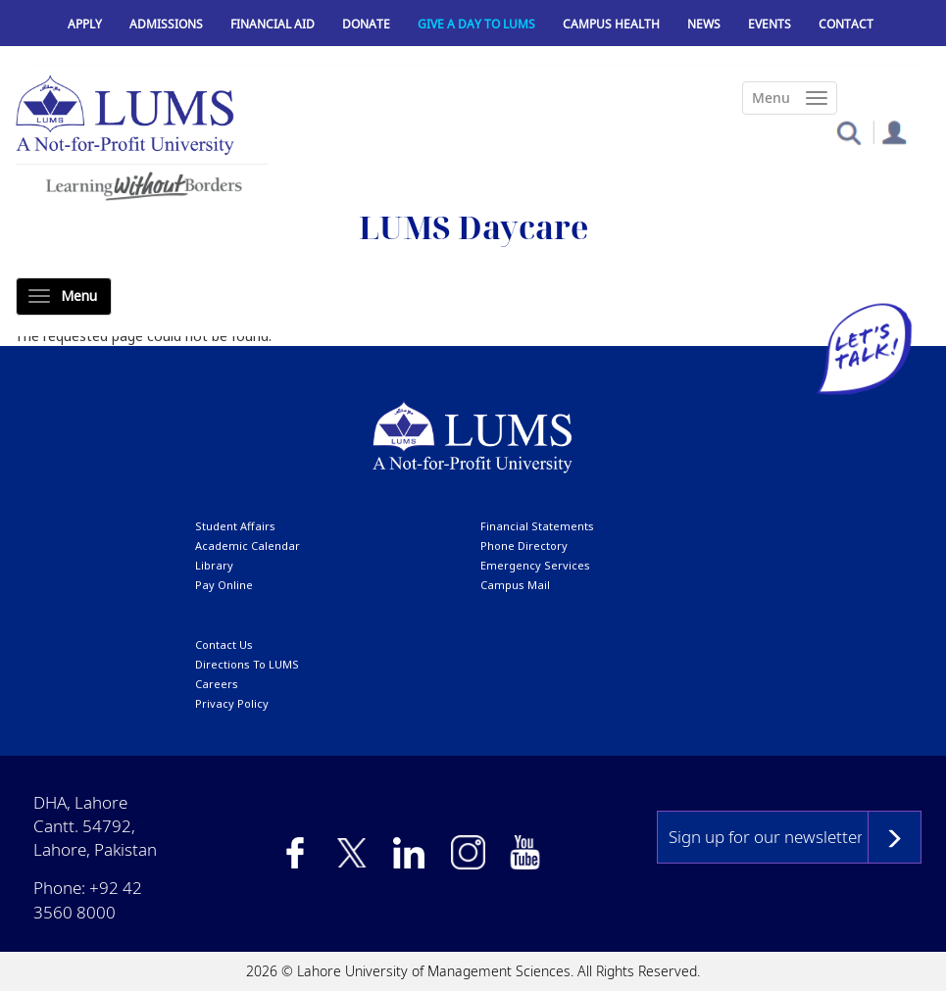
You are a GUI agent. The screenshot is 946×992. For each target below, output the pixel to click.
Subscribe (894, 837)
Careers (216, 683)
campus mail (515, 584)
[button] (848, 132)
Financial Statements (537, 526)
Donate (366, 24)
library (214, 565)
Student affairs (235, 526)
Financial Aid (272, 24)
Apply (85, 24)
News (704, 24)
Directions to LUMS (247, 664)
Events (769, 24)
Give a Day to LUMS (476, 24)
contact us (224, 644)
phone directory (524, 545)
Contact (846, 24)
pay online (224, 584)
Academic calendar (247, 545)
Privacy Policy (232, 703)
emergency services (535, 565)
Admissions (166, 24)
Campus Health (611, 24)
